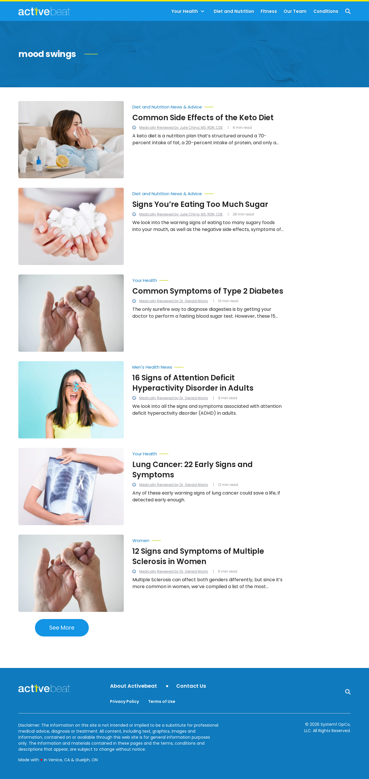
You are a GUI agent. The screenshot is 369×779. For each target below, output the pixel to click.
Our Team (295, 11)
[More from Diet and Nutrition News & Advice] (208, 105)
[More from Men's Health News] (208, 365)
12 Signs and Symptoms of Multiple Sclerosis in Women (198, 556)
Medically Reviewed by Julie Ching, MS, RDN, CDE (181, 127)
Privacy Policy (124, 701)
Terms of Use (161, 701)
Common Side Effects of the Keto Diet (203, 117)
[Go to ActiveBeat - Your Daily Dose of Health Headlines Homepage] (44, 11)
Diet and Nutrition (234, 11)
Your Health (184, 11)
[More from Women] (208, 539)
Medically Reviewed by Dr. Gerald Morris (173, 300)
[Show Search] (348, 11)
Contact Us (191, 686)
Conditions (325, 11)
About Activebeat (133, 686)
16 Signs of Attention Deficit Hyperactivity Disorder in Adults (193, 383)
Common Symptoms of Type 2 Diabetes (207, 291)
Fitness (269, 11)
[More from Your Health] (208, 279)
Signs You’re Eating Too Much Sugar (200, 204)
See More (61, 628)
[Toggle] (202, 11)
